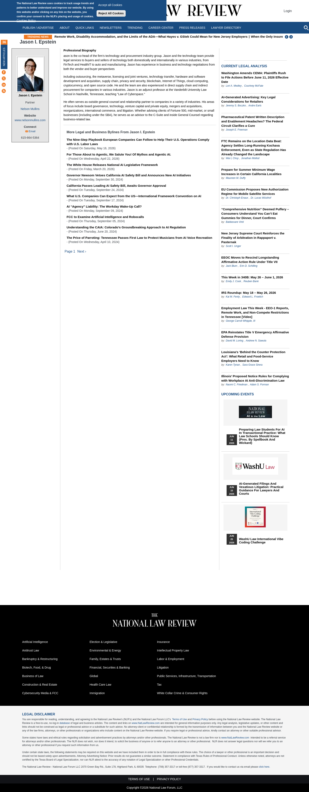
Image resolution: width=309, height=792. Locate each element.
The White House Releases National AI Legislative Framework (112, 165)
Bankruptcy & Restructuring (40, 659)
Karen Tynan (233, 364)
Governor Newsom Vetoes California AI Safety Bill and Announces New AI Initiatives (129, 175)
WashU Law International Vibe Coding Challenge (261, 540)
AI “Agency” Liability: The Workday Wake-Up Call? (104, 206)
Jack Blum (231, 265)
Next (291, 37)
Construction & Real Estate (39, 684)
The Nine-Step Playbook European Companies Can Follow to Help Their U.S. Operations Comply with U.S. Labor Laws (138, 142)
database (65, 723)
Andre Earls (255, 105)
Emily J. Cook (233, 281)
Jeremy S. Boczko (236, 105)
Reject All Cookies (111, 13)
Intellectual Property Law (173, 650)
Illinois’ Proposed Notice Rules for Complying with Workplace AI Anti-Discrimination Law (255, 378)
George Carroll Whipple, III (240, 320)
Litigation (163, 667)
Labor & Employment (170, 659)
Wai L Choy (232, 158)
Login (288, 11)
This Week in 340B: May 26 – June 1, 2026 (252, 277)
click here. (264, 766)
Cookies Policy (26, 20)
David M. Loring (235, 340)
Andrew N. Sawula (256, 340)
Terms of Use (179, 719)
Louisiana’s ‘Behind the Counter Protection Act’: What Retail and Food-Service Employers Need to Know (253, 356)
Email (32, 131)
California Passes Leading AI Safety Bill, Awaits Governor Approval (116, 185)
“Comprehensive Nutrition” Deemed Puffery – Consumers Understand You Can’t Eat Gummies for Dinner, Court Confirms (255, 213)
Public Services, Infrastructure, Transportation (186, 676)
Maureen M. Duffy (236, 178)
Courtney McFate (253, 85)
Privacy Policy (200, 719)
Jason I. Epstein (30, 95)
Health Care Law (100, 684)
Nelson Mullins (30, 109)
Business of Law (32, 676)
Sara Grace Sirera (252, 364)
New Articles (4, 56)
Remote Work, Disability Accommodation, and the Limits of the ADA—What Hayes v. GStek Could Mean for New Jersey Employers (171, 36)
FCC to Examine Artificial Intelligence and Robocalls (105, 217)
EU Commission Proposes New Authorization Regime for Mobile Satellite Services (255, 192)
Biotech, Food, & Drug (36, 667)
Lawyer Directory (226, 27)
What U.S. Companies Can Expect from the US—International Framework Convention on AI (134, 196)
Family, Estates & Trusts (105, 659)
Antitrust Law (30, 650)
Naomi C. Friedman (236, 384)
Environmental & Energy (105, 650)
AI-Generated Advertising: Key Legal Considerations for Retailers (248, 99)
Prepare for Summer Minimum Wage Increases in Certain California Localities (251, 172)
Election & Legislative (103, 642)
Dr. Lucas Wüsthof (261, 197)
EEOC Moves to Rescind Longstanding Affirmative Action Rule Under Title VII (250, 260)
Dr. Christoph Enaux (237, 197)
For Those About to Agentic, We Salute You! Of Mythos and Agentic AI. (119, 154)
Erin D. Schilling (248, 265)
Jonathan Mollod (250, 158)
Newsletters (111, 27)
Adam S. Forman (259, 384)
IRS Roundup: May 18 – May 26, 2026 (248, 292)
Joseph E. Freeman (237, 129)
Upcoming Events (237, 394)
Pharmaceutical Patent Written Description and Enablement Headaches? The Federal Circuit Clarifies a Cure (252, 121)
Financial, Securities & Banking (110, 667)
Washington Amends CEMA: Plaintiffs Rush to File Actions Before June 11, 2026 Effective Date (255, 77)
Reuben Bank (251, 281)
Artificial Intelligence (35, 642)
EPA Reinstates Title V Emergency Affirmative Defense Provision (255, 334)
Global (94, 676)
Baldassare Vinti (235, 221)
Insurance (163, 642)
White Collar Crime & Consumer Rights (182, 693)
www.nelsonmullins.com (30, 120)
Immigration (97, 693)
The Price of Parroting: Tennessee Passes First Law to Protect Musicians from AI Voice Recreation (139, 237)
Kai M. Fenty (233, 296)
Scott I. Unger (233, 246)
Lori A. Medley (234, 85)
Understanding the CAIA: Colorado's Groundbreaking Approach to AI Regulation (126, 227)
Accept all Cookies (110, 5)
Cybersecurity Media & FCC (40, 693)
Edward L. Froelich (252, 296)
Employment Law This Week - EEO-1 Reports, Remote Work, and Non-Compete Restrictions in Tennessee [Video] (255, 312)
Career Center (160, 27)
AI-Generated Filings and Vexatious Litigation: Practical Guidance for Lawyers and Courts (261, 488)
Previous (287, 37)
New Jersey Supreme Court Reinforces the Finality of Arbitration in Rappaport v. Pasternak (252, 238)
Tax (159, 684)
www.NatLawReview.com (146, 723)
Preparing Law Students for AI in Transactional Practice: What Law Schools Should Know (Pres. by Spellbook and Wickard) (262, 436)
